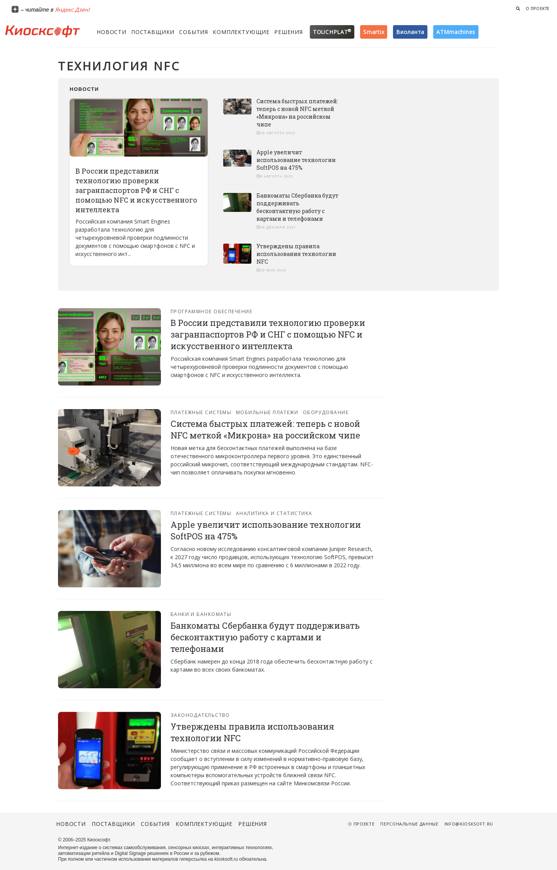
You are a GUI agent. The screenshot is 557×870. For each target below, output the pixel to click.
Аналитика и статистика (274, 513)
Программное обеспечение (211, 311)
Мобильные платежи (267, 412)
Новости (111, 32)
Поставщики (152, 32)
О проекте (538, 8)
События (193, 32)
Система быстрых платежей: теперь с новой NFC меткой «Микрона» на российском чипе (297, 112)
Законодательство (200, 715)
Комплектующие (241, 32)
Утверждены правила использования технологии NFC (296, 253)
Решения (288, 32)
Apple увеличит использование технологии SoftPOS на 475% (296, 159)
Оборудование (326, 412)
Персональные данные (409, 824)
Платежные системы (201, 412)
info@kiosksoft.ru (468, 824)
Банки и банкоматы (201, 614)
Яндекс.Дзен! (72, 9)
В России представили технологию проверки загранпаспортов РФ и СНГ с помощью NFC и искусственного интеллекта (136, 190)
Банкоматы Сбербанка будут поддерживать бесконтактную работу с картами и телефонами (297, 207)
